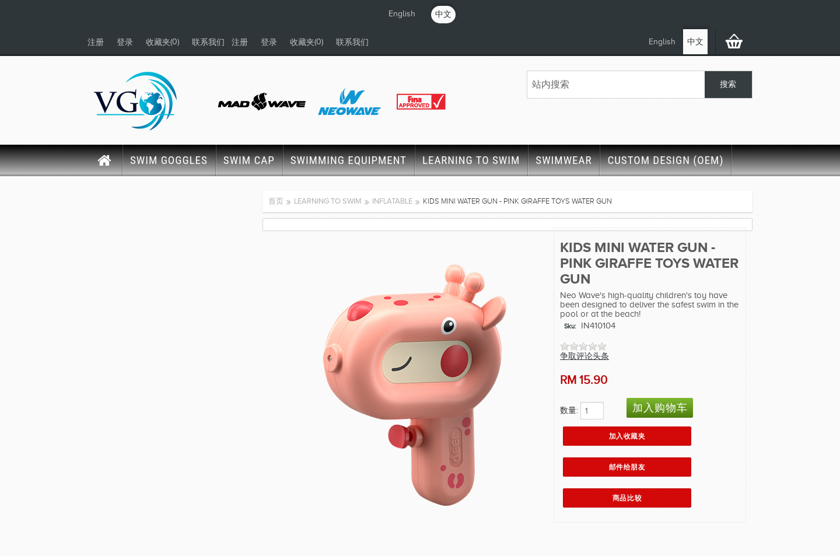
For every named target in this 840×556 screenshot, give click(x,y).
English (401, 13)
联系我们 (208, 42)
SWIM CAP (249, 160)
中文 (443, 14)
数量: (569, 410)
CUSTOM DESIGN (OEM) (665, 160)
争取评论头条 (584, 356)
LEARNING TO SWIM (471, 160)
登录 (125, 42)
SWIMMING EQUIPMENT (348, 160)
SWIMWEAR (564, 160)
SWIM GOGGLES (169, 160)
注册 (96, 42)
